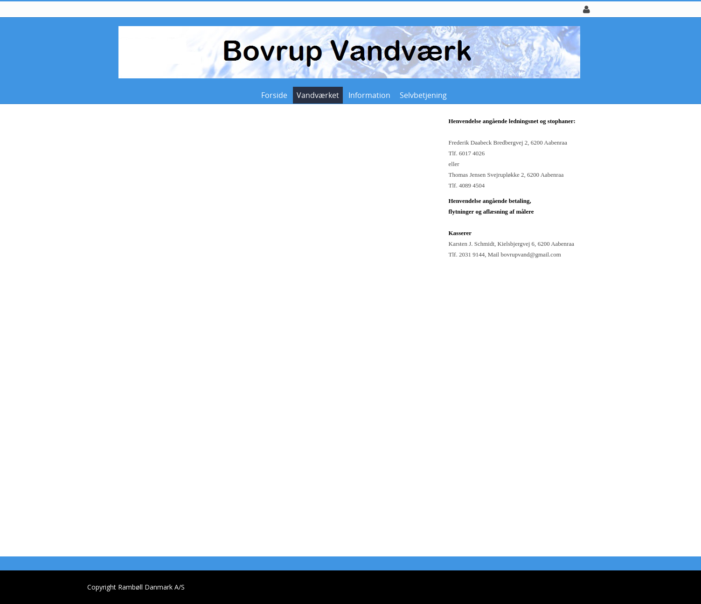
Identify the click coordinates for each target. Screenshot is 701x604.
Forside (274, 95)
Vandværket (318, 95)
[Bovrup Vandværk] (347, 51)
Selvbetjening (423, 95)
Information (369, 95)
